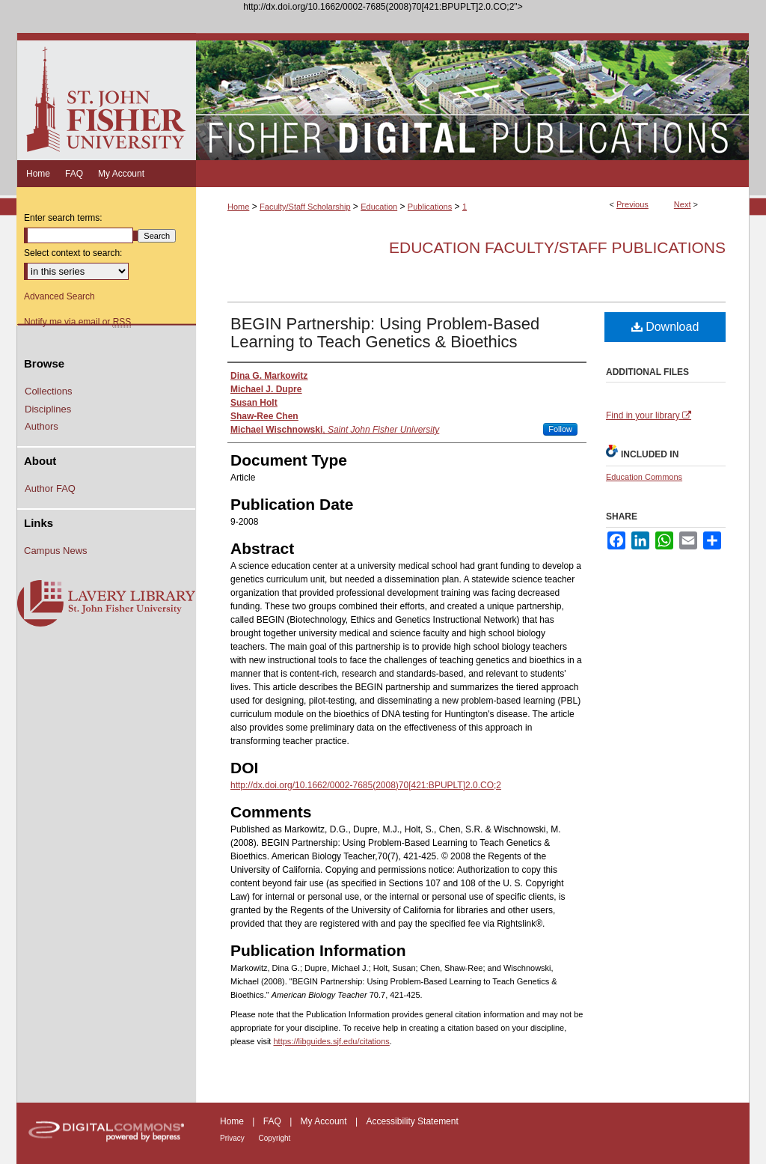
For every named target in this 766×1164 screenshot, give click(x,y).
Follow (560, 428)
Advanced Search (59, 296)
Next (682, 204)
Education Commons (644, 476)
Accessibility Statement (412, 1121)
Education (379, 206)
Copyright (275, 1138)
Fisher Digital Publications (472, 96)
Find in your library (648, 415)
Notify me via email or (77, 322)
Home (238, 206)
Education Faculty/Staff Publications (557, 247)
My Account (325, 1121)
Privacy (233, 1138)
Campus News (56, 550)
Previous (632, 204)
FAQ (273, 1121)
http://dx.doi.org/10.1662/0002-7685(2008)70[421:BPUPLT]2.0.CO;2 (365, 785)
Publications (430, 206)
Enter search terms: (63, 218)
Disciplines (48, 409)
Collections (49, 391)
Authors (41, 426)
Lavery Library (106, 604)
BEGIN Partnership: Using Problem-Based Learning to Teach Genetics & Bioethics (384, 332)
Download (665, 326)
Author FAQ (50, 488)
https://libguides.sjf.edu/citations (331, 1041)
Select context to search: (73, 253)
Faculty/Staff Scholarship (305, 206)
